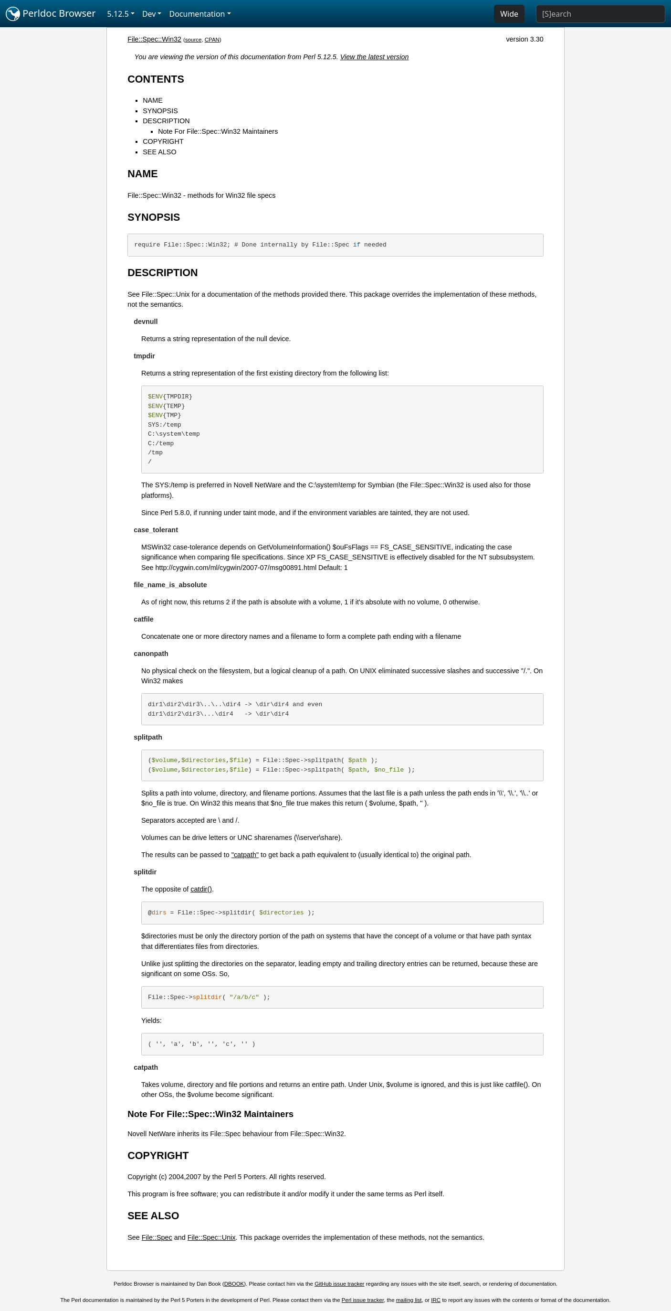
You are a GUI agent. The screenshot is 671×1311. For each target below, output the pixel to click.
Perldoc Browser (51, 14)
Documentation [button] (197, 14)
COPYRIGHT (163, 141)
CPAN (212, 40)
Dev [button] (149, 14)
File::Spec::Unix (212, 1237)
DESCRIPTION (166, 121)
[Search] (600, 14)
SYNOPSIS (160, 111)
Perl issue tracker (363, 1300)
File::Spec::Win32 (154, 39)
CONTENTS (155, 79)
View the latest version (374, 57)
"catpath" (245, 855)
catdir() (201, 889)
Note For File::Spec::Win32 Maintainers (218, 131)
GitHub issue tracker (339, 1284)
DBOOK (234, 1284)
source (193, 40)
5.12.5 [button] (118, 14)
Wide (509, 14)
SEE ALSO (159, 152)
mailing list (409, 1300)
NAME (153, 100)
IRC (435, 1300)
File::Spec (157, 1237)
